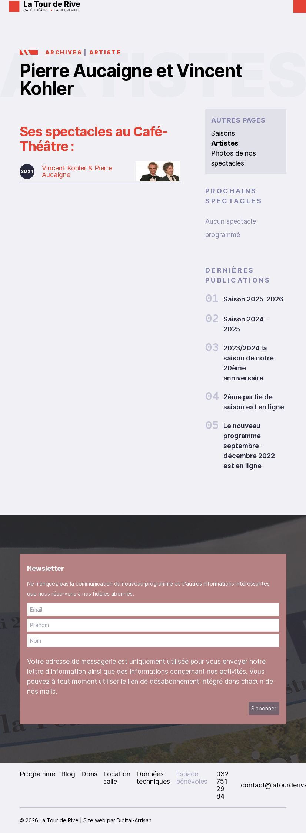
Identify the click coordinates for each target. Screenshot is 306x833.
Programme (37, 774)
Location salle (116, 777)
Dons (89, 774)
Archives (63, 52)
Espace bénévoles (191, 777)
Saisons (223, 133)
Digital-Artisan (134, 820)
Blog (68, 774)
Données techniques (153, 777)
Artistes (224, 143)
